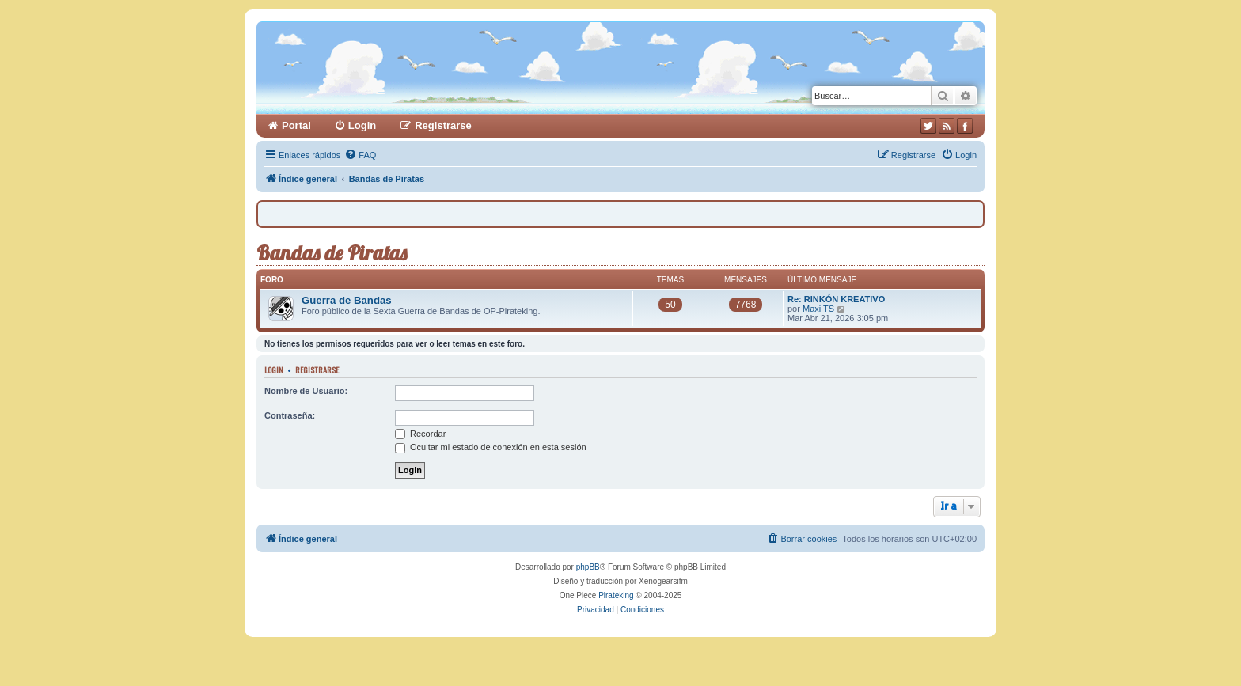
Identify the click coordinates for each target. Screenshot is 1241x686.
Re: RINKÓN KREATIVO (836, 299)
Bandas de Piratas (331, 253)
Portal (296, 125)
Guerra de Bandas (347, 300)
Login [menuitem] (362, 125)
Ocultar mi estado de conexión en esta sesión (490, 447)
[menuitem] (360, 155)
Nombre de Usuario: (305, 391)
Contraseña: (289, 415)
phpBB (588, 567)
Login (273, 369)
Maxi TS (818, 308)
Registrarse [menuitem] (443, 125)
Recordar (420, 433)
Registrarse (317, 369)
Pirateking (615, 595)
